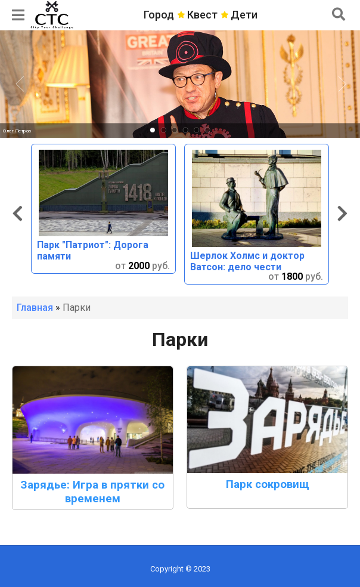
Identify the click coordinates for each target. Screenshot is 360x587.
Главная (35, 307)
